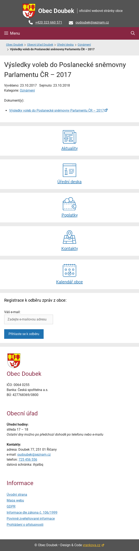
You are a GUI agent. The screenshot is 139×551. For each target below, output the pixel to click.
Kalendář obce (69, 274)
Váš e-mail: (12, 312)
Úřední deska (65, 45)
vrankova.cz (93, 545)
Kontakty (69, 240)
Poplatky (70, 207)
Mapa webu (15, 500)
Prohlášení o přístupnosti (25, 525)
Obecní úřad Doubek (40, 45)
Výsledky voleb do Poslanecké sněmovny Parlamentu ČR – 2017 (56, 110)
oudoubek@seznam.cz (92, 22)
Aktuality (69, 140)
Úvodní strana (17, 495)
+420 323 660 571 (48, 22)
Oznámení (84, 45)
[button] (133, 33)
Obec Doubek (56, 10)
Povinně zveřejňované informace (31, 519)
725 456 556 (28, 459)
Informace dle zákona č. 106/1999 (32, 512)
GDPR (11, 506)
